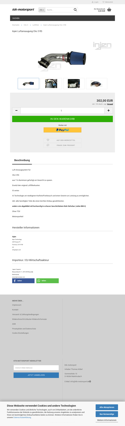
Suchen (15, 18)
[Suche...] (41, 9)
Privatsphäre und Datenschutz (24, 329)
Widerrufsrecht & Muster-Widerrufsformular (29, 319)
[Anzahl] (62, 110)
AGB (14, 324)
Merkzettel (108, 2)
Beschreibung (22, 160)
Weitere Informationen (106, 420)
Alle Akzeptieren (107, 407)
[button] (16, 110)
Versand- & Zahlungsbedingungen (25, 314)
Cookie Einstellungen (20, 333)
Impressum (16, 305)
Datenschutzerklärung (22, 417)
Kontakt (15, 310)
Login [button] (95, 2)
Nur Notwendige (107, 414)
